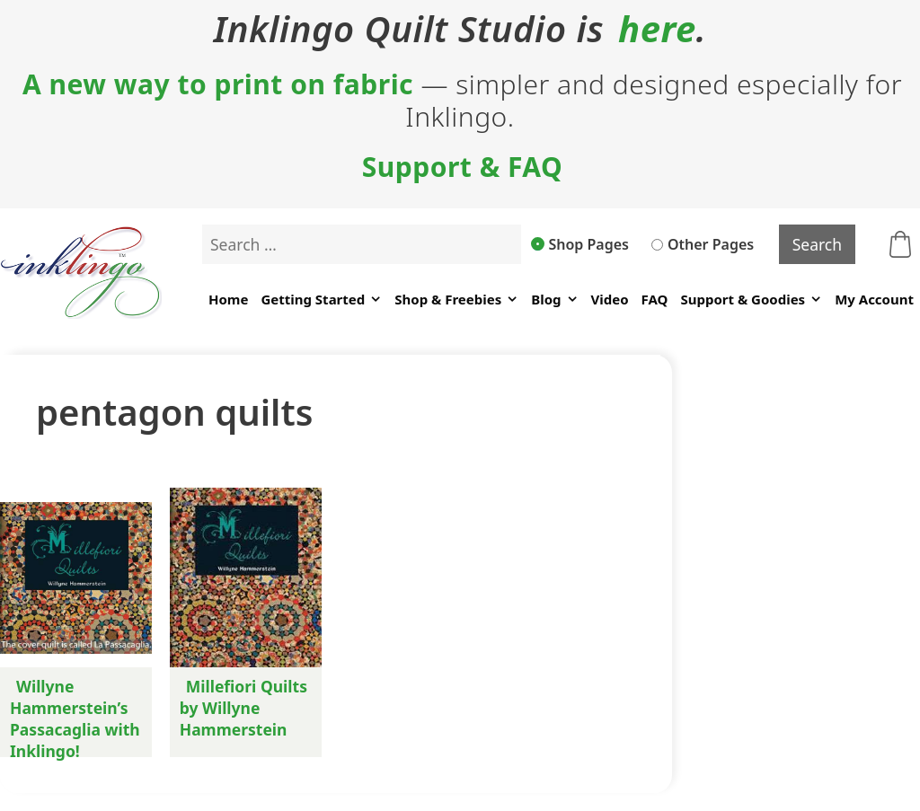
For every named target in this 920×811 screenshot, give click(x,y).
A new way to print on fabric (217, 84)
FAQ (654, 299)
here (657, 28)
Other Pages (702, 244)
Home (228, 299)
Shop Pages (580, 244)
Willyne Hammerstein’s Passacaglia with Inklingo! (75, 718)
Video (610, 299)
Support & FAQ (462, 167)
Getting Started (321, 299)
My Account (874, 299)
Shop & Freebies (456, 299)
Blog (554, 299)
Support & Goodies (751, 299)
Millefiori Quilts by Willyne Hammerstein (243, 707)
